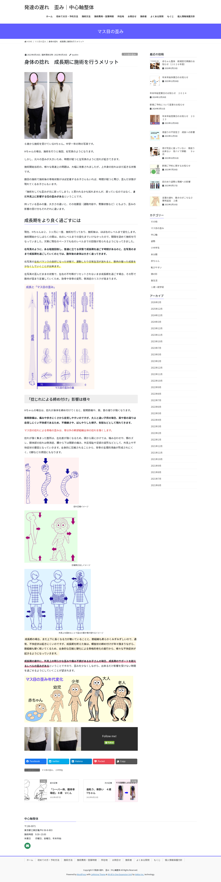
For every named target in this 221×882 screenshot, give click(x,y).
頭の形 (154, 273)
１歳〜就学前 (157, 287)
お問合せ (116, 859)
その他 (154, 221)
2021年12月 (157, 446)
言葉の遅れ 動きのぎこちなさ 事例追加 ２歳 (178, 199)
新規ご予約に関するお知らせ (176, 165)
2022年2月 (156, 433)
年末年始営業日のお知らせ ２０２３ (178, 118)
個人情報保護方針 (173, 859)
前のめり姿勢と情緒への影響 (176, 181)
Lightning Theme (98, 874)
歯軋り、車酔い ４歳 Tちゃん (100, 791)
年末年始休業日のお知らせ (175, 77)
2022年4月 (156, 419)
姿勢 (153, 241)
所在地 (104, 859)
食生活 (154, 280)
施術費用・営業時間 (87, 859)
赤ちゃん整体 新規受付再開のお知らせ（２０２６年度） (178, 63)
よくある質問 (142, 859)
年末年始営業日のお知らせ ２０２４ (168, 93)
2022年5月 (156, 413)
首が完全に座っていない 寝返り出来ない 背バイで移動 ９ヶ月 (178, 151)
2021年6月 (156, 485)
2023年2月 (156, 361)
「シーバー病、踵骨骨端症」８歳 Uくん (62, 791)
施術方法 (68, 859)
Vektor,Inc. (139, 874)
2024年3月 (156, 321)
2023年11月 (157, 334)
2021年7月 (156, 478)
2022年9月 (156, 387)
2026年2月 (156, 302)
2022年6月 (156, 406)
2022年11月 (157, 374)
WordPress (81, 874)
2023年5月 (156, 354)
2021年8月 (156, 472)
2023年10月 (157, 341)
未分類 (154, 254)
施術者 (128, 859)
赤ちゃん (155, 260)
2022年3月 (156, 426)
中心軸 (154, 234)
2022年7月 (156, 400)
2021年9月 (156, 465)
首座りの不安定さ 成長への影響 (178, 132)
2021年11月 (157, 452)
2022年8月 (156, 393)
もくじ (157, 859)
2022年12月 (157, 367)
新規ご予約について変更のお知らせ (167, 104)
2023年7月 (156, 347)
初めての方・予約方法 (48, 859)
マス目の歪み (130, 54)
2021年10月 (157, 459)
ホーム (30, 859)
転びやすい (156, 267)
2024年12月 (157, 315)
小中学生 (59, 770)
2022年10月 (157, 380)
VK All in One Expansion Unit (120, 874)
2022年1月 (156, 439)
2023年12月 (157, 328)
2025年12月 (157, 308)
